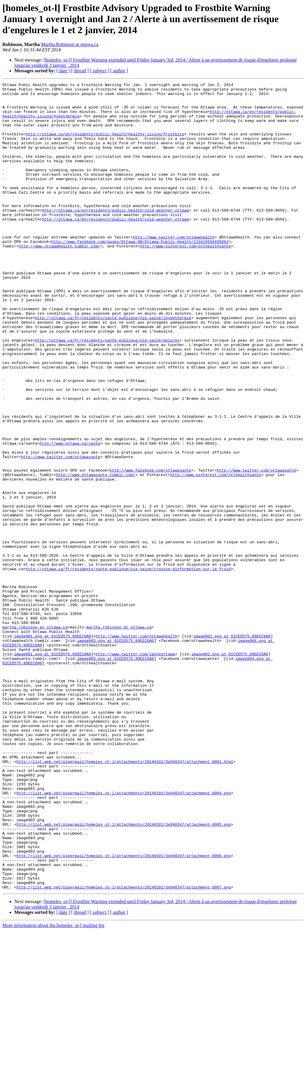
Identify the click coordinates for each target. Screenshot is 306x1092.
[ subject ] (99, 70)
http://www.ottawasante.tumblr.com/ (95, 553)
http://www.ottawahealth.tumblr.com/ (59, 279)
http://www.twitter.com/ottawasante (60, 532)
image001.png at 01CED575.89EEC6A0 (52, 747)
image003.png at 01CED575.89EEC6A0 (115, 752)
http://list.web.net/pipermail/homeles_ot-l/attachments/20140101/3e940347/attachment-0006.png (123, 1010)
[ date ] (63, 70)
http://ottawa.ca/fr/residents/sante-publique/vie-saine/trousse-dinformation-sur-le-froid (128, 666)
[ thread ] (80, 70)
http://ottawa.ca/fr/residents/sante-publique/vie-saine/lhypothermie (113, 365)
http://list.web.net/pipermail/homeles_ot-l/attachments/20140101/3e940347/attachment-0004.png (123, 935)
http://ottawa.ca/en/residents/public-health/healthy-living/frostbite (105, 144)
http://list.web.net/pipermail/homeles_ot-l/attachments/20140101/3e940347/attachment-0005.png (123, 973)
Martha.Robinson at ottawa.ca (69, 44)
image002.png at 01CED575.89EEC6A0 (232, 747)
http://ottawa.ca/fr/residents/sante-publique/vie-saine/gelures (107, 392)
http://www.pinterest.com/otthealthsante (185, 279)
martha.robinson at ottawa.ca (35, 736)
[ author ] (119, 70)
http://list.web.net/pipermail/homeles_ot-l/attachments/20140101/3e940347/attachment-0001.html (124, 897)
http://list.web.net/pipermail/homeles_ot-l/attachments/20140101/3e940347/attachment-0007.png (123, 1048)
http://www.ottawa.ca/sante (70, 516)
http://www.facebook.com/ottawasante (150, 548)
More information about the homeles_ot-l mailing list (53, 1086)
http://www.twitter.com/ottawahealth (174, 268)
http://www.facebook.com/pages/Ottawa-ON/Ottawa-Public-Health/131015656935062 (140, 273)
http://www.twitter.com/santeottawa (135, 768)
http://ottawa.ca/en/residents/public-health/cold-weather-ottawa (115, 236)
